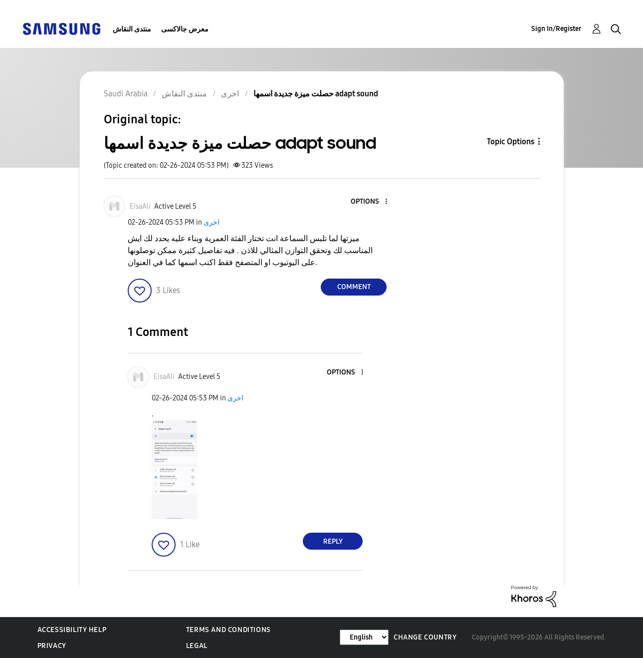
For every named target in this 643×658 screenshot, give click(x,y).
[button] (369, 202)
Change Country (425, 637)
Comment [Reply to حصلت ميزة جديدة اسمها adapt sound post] (354, 287)
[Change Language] (364, 637)
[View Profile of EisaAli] (140, 206)
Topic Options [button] (510, 141)
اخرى (211, 222)
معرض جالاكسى (185, 29)
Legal (197, 646)
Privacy (51, 646)
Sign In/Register (556, 28)
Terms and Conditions (228, 630)
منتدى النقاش (132, 29)
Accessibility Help (72, 630)
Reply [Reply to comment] (333, 541)
